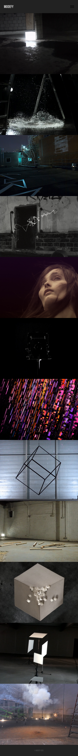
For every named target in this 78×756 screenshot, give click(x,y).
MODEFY (8, 6)
